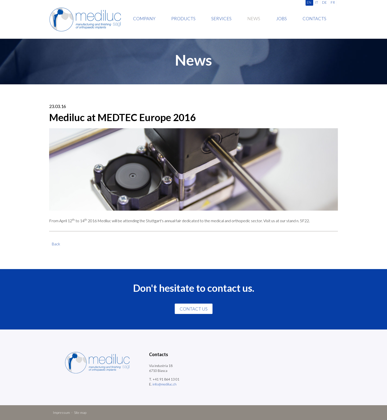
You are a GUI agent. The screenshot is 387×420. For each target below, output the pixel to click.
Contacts (314, 18)
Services (221, 18)
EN (309, 2)
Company (144, 18)
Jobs (281, 18)
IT (316, 2)
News (253, 18)
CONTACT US (194, 308)
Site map (80, 412)
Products (183, 18)
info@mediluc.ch (164, 384)
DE (324, 2)
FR (333, 2)
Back (56, 243)
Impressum (61, 412)
